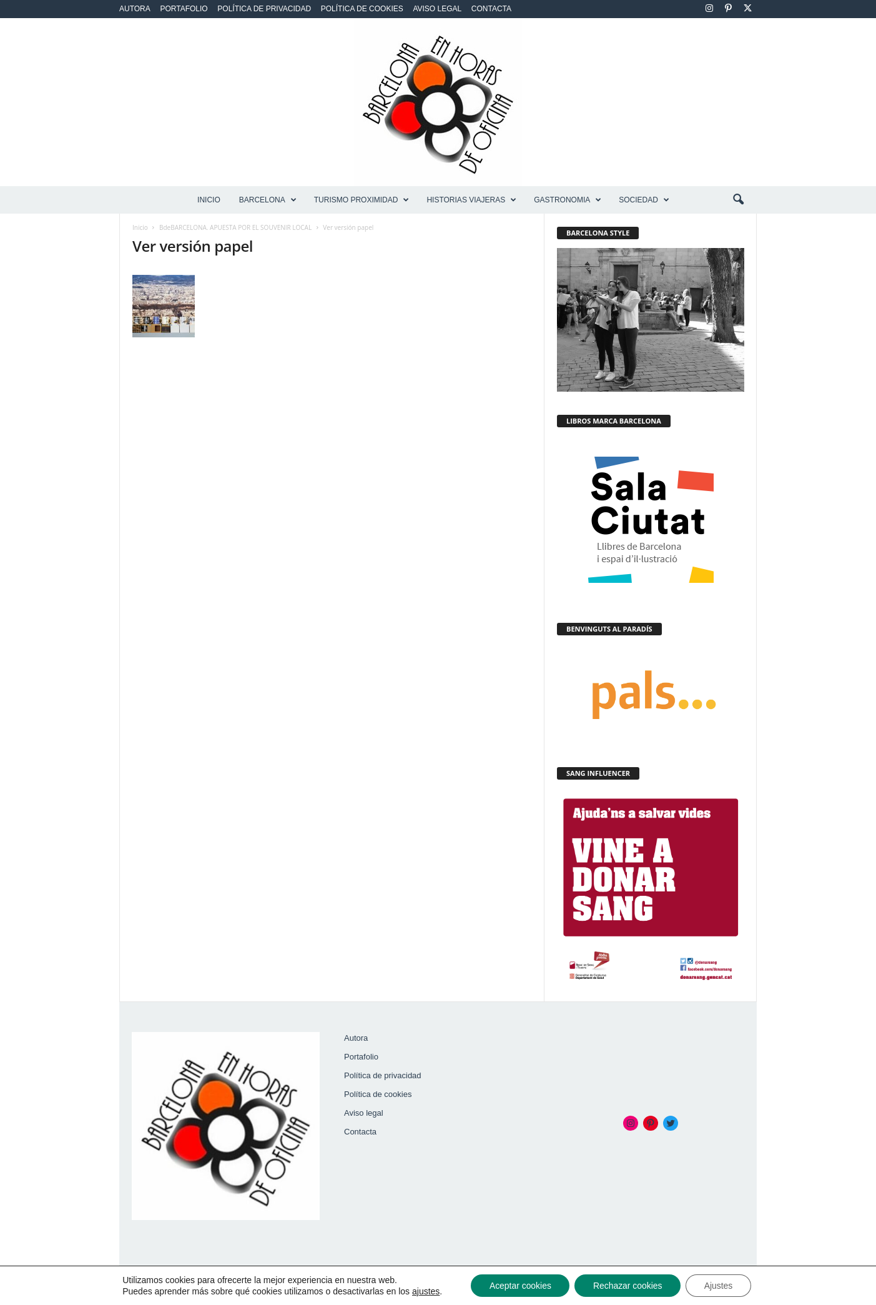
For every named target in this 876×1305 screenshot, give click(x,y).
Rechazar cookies (627, 1286)
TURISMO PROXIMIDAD (362, 200)
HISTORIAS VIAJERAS (471, 200)
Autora (134, 8)
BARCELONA (268, 200)
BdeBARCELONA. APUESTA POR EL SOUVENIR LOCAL (235, 227)
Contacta (491, 8)
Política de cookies (362, 8)
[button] (738, 200)
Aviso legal (437, 8)
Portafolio (183, 8)
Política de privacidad (264, 8)
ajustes (424, 1291)
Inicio (208, 200)
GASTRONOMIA (567, 200)
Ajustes (719, 1286)
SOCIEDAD (644, 200)
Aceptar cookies (519, 1286)
